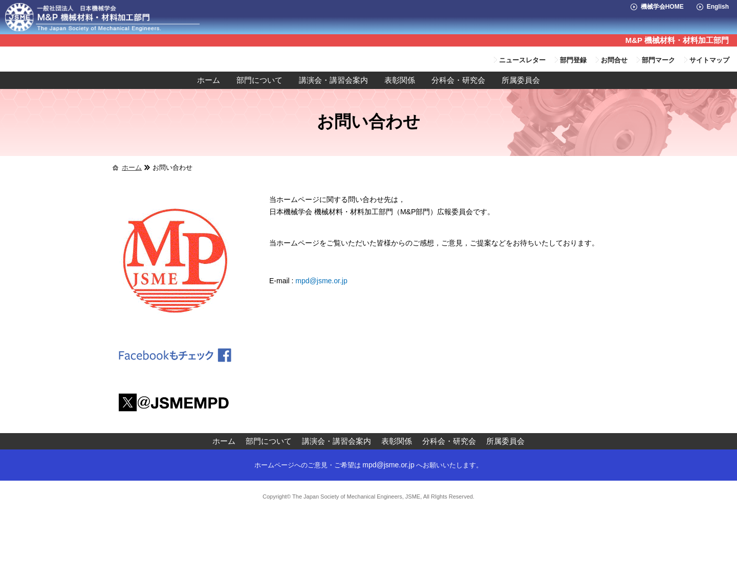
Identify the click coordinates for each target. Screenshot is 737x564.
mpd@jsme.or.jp (321, 281)
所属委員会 (521, 80)
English (718, 6)
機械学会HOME (662, 6)
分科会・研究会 (458, 80)
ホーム (208, 80)
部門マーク (658, 60)
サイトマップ (709, 60)
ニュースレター (522, 60)
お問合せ (614, 60)
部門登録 (573, 60)
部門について (259, 80)
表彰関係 (399, 80)
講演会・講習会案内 (333, 80)
